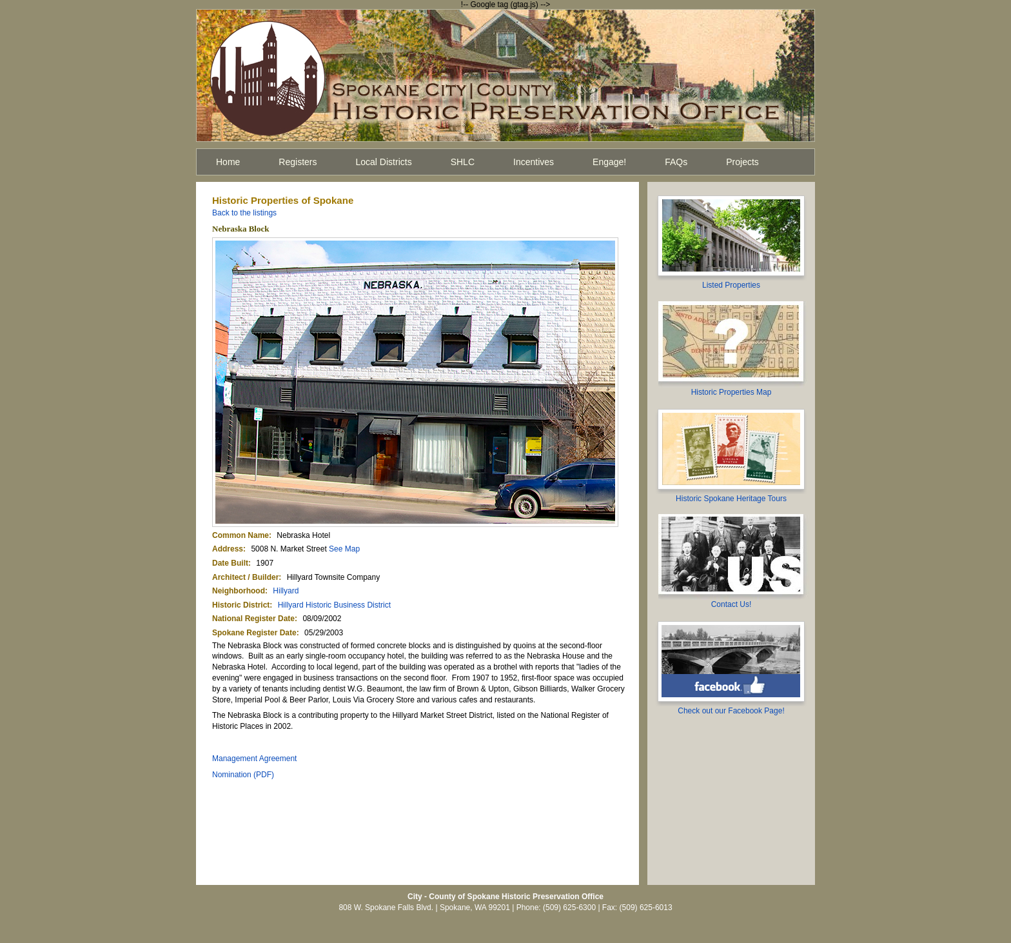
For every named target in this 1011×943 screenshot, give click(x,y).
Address (227, 548)
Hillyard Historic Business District (334, 605)
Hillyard (286, 590)
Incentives (533, 162)
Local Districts (384, 162)
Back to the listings (244, 212)
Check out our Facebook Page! (731, 710)
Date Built (230, 563)
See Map (344, 548)
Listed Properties (731, 285)
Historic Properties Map (731, 392)
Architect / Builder (245, 577)
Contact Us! (731, 604)
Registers (298, 162)
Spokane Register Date (254, 632)
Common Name (240, 535)
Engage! (609, 162)
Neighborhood (238, 590)
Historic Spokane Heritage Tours (731, 498)
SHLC (463, 162)
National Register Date (253, 618)
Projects (742, 162)
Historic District (241, 605)
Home (228, 162)
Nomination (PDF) (243, 774)
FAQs (676, 162)
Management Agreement (254, 758)
